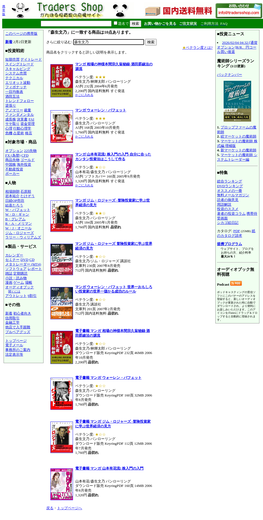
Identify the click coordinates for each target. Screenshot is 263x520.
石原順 (25, 191)
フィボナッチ (16, 87)
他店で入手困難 (17, 327)
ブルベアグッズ (17, 332)
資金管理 (27, 124)
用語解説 (224, 204)
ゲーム (18, 282)
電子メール (14, 345)
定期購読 (20, 273)
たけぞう (27, 196)
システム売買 (16, 73)
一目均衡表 (14, 92)
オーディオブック (19, 287)
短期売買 (12, 59)
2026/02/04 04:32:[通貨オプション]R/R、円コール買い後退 (237, 47)
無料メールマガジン (233, 195)
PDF (236, 231)
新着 (8, 42)
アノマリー (14, 110)
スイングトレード (19, 64)
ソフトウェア (16, 269)
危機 (8, 133)
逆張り (10, 105)
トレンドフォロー (19, 101)
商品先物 (12, 160)
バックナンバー (229, 75)
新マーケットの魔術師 (238, 150)
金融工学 (12, 322)
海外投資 (24, 164)
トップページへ (69, 508)
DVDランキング (230, 186)
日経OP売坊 (14, 201)
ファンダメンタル (19, 114)
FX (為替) (12, 155)
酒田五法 (12, 96)
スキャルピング (17, 69)
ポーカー (12, 173)
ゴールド (27, 160)
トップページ (16, 341)
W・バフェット (17, 210)
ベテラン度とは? (197, 47)
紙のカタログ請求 (236, 233)
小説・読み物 (16, 278)
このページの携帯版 (21, 33)
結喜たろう (14, 205)
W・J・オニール (18, 228)
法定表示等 (14, 354)
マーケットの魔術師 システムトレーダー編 (237, 157)
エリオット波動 (17, 83)
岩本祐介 (12, 196)
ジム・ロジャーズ (19, 233)
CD (32, 260)
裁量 (27, 110)
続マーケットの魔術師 (238, 136)
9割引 (32, 296)
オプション (14, 151)
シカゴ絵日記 (227, 223)
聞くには (14, 291)
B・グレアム (15, 219)
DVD (24, 260)
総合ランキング (229, 181)
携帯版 (3, 10)
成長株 (10, 119)
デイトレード (31, 59)
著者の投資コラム (231, 213)
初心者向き (22, 313)
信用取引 (12, 318)
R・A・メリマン (18, 223)
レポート (35, 269)
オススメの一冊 (229, 191)
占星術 (18, 133)
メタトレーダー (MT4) (23, 264)
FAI (31, 119)
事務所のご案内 (17, 350)
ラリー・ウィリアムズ (23, 237)
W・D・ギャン (17, 214)
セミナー (12, 260)
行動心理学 (22, 128)
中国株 (10, 164)
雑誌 (8, 273)
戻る (49, 508)
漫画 (8, 282)
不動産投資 (14, 169)
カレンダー (14, 255)
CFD (25, 155)
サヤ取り (12, 124)
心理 (8, 128)
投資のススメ (227, 209)
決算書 (22, 119)
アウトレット (16, 296)
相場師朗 (12, 191)
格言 (28, 133)
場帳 (28, 282)
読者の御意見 (227, 200)
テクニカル (14, 78)
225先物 (30, 151)
